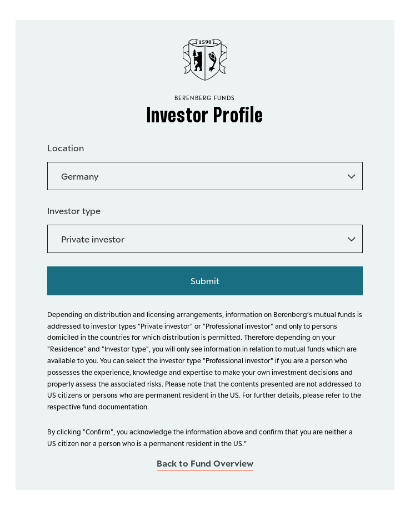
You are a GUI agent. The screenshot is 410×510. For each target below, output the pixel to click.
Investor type (74, 210)
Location (65, 147)
